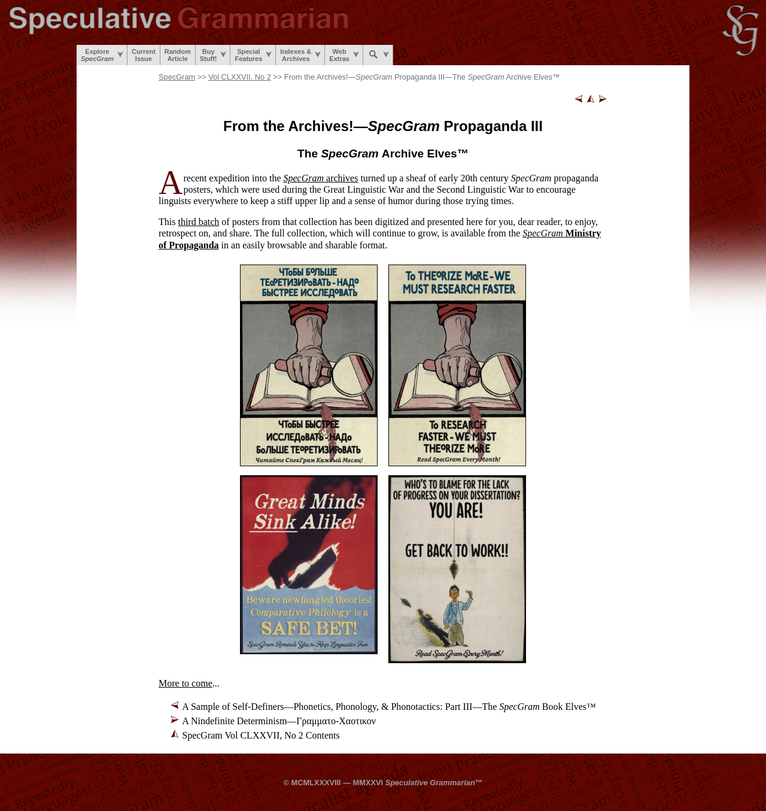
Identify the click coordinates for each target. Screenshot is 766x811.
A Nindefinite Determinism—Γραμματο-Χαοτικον (279, 721)
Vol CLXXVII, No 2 (239, 76)
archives (321, 178)
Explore (102, 55)
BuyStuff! (213, 55)
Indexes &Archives (300, 55)
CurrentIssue (144, 55)
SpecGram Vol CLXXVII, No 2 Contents (260, 735)
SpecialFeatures (253, 55)
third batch (198, 222)
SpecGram (177, 76)
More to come (185, 683)
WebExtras (344, 55)
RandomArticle (178, 55)
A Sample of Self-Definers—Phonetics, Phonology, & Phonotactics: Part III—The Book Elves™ (388, 706)
